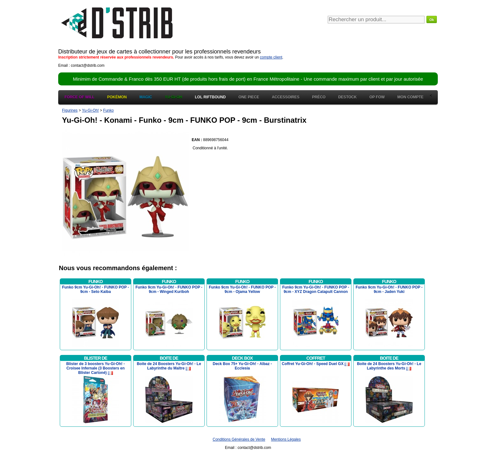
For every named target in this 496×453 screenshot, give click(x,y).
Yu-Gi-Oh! (90, 110)
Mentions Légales (286, 439)
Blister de (95, 358)
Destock (347, 97)
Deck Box (242, 358)
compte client (271, 57)
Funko (108, 110)
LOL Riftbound (210, 97)
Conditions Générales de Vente (239, 439)
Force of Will (80, 97)
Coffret (315, 358)
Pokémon (117, 97)
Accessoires (285, 97)
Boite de (169, 358)
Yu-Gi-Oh (173, 97)
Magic (146, 97)
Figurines (70, 110)
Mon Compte (410, 97)
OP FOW (377, 97)
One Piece (249, 97)
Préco (319, 97)
